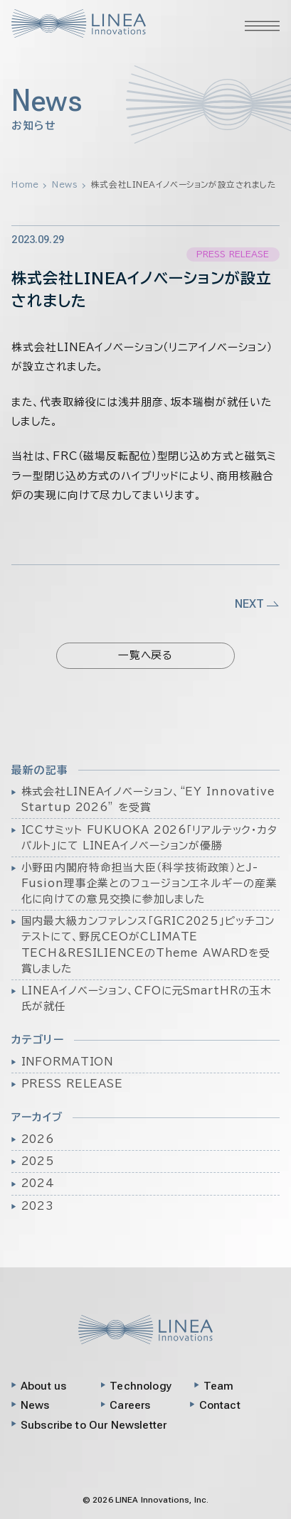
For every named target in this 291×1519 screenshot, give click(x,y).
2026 (38, 1139)
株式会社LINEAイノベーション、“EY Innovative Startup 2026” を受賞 (148, 799)
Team (218, 1386)
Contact (219, 1405)
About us (43, 1386)
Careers (130, 1405)
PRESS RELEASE (72, 1083)
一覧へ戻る (145, 655)
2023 (38, 1206)
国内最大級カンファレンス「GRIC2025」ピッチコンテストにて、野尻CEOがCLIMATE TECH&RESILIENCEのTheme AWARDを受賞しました (148, 944)
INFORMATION (67, 1061)
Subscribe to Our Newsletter (93, 1425)
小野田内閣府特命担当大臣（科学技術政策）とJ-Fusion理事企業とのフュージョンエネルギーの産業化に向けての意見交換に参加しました (149, 883)
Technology (141, 1386)
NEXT (257, 603)
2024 (38, 1183)
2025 (38, 1161)
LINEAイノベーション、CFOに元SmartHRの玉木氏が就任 (147, 998)
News (35, 1405)
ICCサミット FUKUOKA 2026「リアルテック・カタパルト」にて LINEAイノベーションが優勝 (149, 838)
